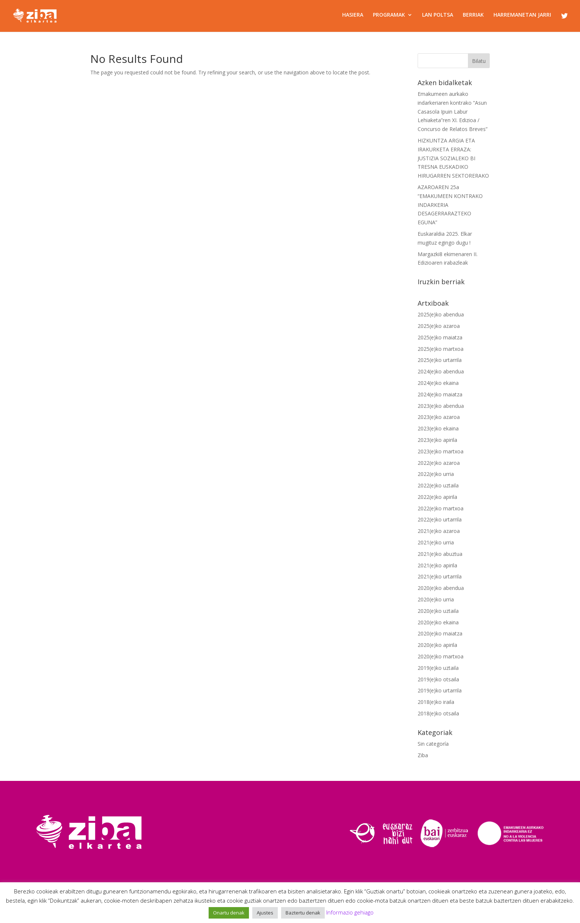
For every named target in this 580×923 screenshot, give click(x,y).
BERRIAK (473, 15)
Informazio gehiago (350, 912)
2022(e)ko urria (436, 473)
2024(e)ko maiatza (440, 394)
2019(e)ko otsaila (438, 679)
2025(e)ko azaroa (439, 325)
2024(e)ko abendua (441, 371)
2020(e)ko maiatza (440, 633)
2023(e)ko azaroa (439, 416)
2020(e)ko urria (436, 599)
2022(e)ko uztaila (438, 485)
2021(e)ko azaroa (439, 530)
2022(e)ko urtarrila (440, 519)
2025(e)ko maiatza (440, 337)
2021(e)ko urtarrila (440, 576)
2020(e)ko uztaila (438, 610)
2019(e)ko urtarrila (440, 690)
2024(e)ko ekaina (438, 382)
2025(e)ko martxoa (440, 348)
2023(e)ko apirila (437, 439)
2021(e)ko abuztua (440, 553)
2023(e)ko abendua (441, 405)
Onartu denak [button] (229, 912)
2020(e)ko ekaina (438, 622)
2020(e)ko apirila (437, 644)
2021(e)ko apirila (437, 565)
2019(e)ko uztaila (438, 667)
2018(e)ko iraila (436, 701)
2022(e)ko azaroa (439, 462)
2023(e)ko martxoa (440, 451)
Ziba (423, 755)
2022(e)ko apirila (437, 496)
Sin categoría (433, 743)
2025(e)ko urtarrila (440, 359)
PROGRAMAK (389, 15)
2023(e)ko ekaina (438, 428)
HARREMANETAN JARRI (522, 15)
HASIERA (352, 15)
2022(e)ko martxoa (440, 508)
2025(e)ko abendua (441, 314)
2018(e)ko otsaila (438, 713)
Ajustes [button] (265, 912)
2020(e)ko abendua (441, 587)
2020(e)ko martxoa (440, 656)
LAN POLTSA (437, 15)
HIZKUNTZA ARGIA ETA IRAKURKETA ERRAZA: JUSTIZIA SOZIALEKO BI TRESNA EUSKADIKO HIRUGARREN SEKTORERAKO (453, 158)
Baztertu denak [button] (303, 912)
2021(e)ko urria (436, 542)
